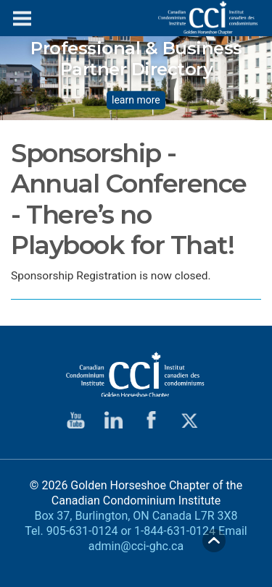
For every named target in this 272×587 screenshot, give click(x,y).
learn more (136, 100)
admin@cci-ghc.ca (136, 546)
